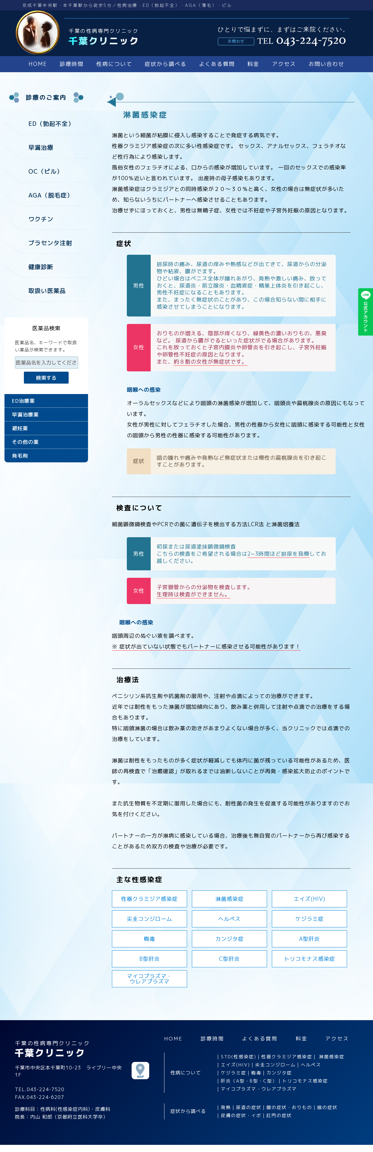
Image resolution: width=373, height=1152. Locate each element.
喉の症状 (327, 1107)
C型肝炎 (229, 959)
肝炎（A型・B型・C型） (249, 1081)
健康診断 (40, 266)
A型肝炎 (309, 939)
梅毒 (149, 939)
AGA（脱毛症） (50, 195)
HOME (38, 64)
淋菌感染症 (229, 899)
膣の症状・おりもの (289, 1107)
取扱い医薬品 (47, 290)
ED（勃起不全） (51, 123)
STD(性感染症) (238, 1057)
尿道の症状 (248, 1107)
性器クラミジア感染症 (149, 899)
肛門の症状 (279, 1115)
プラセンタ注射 (50, 243)
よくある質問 (217, 64)
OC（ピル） (45, 171)
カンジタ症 (229, 939)
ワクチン (40, 219)
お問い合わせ (326, 64)
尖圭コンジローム (149, 919)
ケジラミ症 (309, 919)
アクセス (284, 64)
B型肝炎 (149, 959)
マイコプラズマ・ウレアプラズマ (259, 1089)
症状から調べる (165, 64)
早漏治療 (40, 147)
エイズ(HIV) (309, 899)
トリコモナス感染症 (309, 959)
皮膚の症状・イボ (241, 1115)
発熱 (226, 1107)
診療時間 (72, 64)
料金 (253, 64)
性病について (114, 64)
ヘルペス (229, 919)
